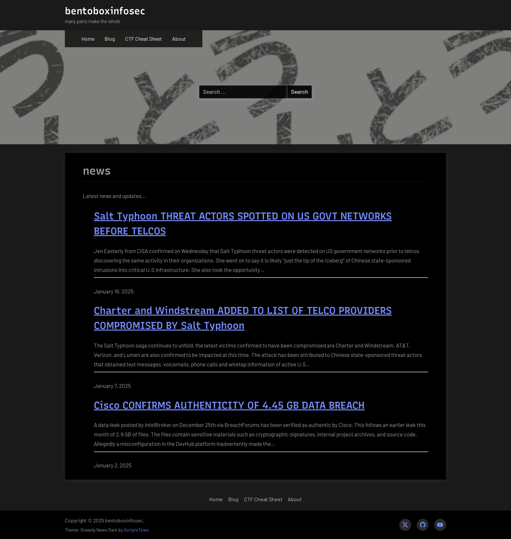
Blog (110, 38)
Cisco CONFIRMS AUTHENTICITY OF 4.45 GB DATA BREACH (229, 405)
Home (88, 38)
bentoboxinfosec (105, 11)
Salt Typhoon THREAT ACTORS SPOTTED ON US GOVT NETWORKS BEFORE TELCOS (243, 223)
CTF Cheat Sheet (143, 38)
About (179, 38)
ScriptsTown (136, 529)
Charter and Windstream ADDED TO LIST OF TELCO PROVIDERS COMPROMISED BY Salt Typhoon (243, 318)
